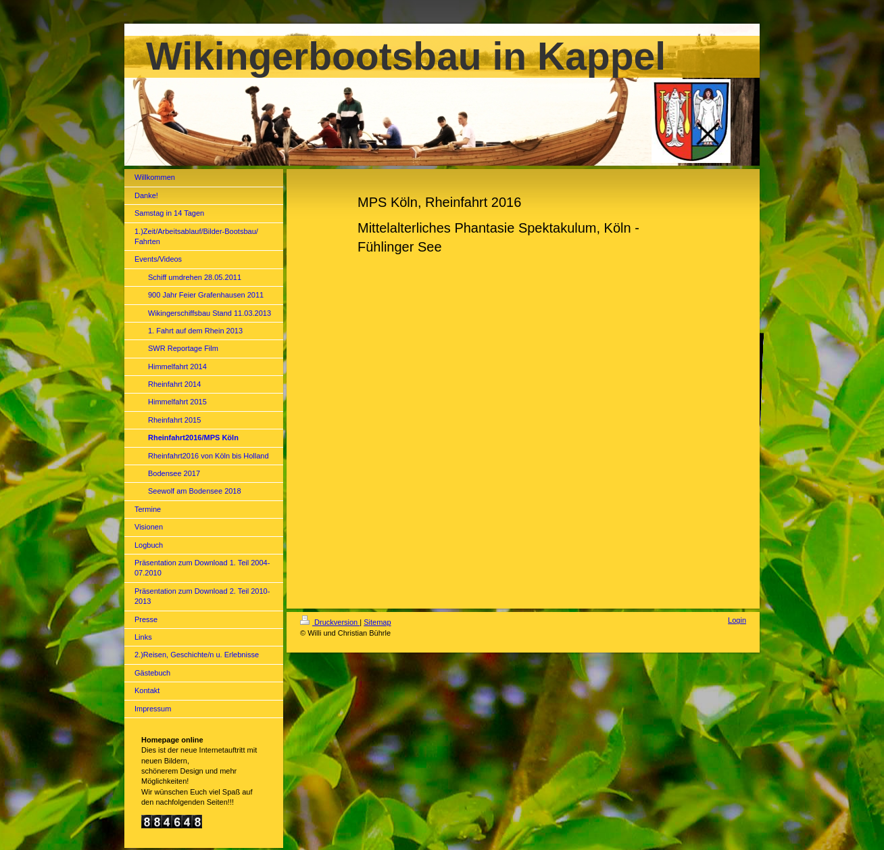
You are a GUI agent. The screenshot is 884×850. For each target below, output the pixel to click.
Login (737, 620)
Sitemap (377, 622)
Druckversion (330, 622)
